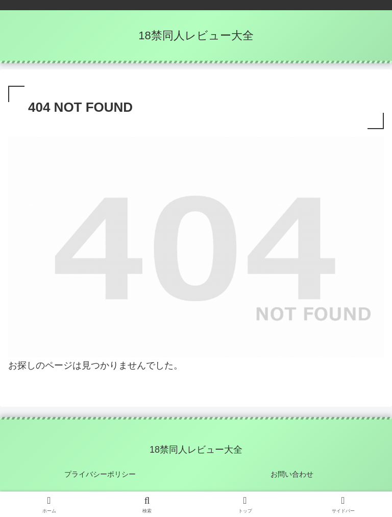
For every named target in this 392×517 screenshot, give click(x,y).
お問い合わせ (292, 474)
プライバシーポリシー (100, 474)
